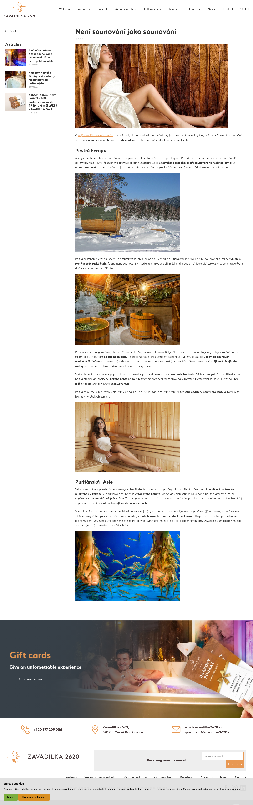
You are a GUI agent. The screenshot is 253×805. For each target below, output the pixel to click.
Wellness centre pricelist (92, 9)
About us (194, 9)
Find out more (23, 678)
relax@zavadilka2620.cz (203, 726)
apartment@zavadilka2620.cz (208, 731)
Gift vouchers (152, 9)
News (211, 9)
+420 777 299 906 (48, 729)
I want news (235, 755)
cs (241, 9)
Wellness (64, 9)
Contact (228, 9)
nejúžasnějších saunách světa (96, 135)
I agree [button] (10, 797)
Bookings (174, 9)
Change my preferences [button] (34, 797)
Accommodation (125, 9)
